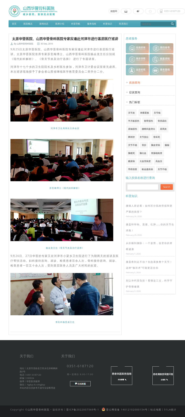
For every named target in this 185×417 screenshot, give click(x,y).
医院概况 (27, 23)
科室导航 (75, 23)
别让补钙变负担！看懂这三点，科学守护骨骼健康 (149, 283)
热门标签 (134, 102)
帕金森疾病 (147, 169)
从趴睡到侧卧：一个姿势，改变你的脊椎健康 (149, 246)
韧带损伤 (148, 120)
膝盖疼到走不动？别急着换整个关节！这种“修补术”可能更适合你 (149, 264)
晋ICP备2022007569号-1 (82, 409)
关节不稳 (132, 145)
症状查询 (134, 92)
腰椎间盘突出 (148, 128)
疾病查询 (134, 82)
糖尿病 (131, 161)
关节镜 (157, 112)
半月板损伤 (133, 120)
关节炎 (131, 112)
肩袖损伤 (132, 128)
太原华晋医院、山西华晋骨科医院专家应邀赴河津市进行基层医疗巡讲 (65, 39)
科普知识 (107, 23)
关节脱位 (144, 136)
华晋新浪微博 (33, 381)
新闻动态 (43, 23)
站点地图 (155, 409)
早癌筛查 (132, 169)
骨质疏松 (162, 120)
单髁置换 (144, 112)
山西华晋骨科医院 (25, 43)
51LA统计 (170, 409)
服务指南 (91, 23)
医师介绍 (59, 23)
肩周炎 (163, 128)
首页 (14, 23)
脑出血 (143, 153)
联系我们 (123, 23)
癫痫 (167, 145)
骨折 (144, 145)
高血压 (159, 161)
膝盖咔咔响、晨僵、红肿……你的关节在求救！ (150, 227)
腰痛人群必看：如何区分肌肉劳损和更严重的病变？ (149, 208)
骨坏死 (156, 136)
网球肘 (131, 136)
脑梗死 (131, 153)
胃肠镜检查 (156, 153)
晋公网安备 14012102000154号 (126, 409)
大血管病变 (145, 161)
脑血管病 (155, 145)
